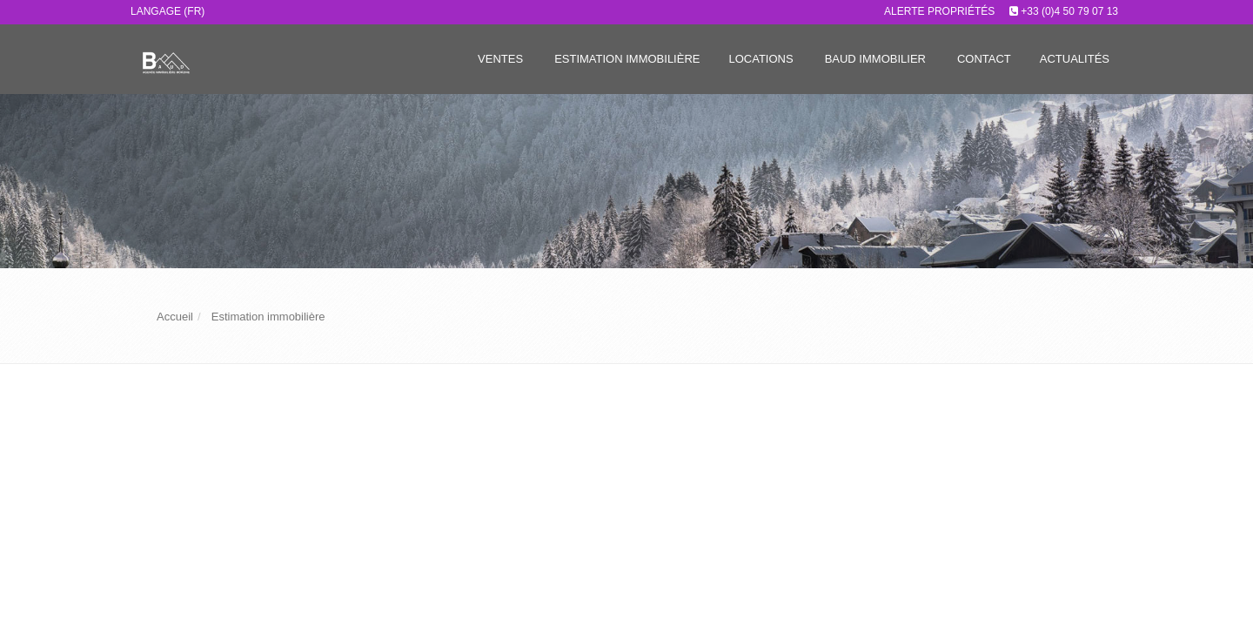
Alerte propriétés (939, 11)
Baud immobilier (875, 58)
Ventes (500, 58)
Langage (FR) (167, 11)
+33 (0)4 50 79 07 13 (1069, 11)
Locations (760, 58)
